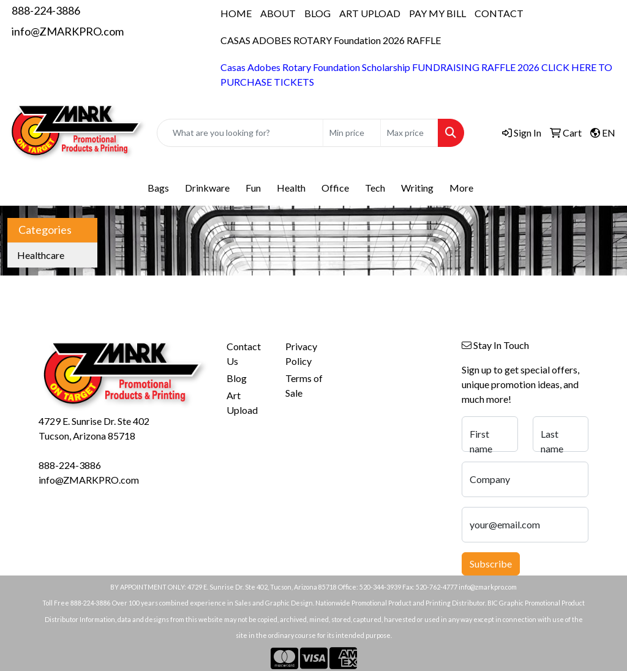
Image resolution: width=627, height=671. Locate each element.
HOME (236, 13)
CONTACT (499, 13)
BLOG (317, 13)
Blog (237, 378)
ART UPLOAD (369, 13)
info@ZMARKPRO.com (68, 31)
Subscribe (491, 563)
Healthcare (40, 255)
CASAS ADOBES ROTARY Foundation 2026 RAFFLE (330, 40)
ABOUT (278, 13)
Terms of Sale (304, 385)
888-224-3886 (46, 10)
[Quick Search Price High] (409, 133)
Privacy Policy (301, 353)
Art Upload (242, 402)
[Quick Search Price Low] (352, 133)
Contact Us (244, 353)
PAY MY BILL (437, 13)
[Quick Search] (240, 133)
